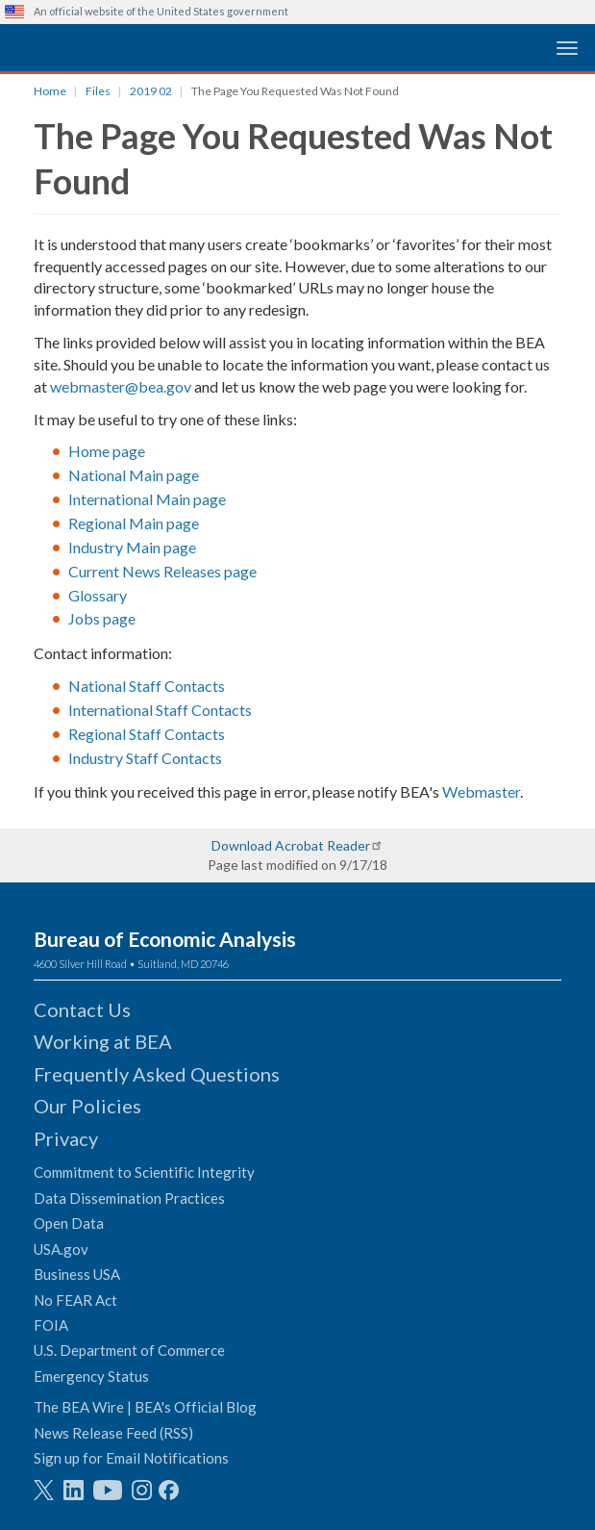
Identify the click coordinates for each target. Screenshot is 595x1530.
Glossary (97, 595)
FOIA (51, 1325)
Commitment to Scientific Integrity (144, 1172)
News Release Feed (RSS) (113, 1432)
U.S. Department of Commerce (129, 1350)
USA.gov (61, 1249)
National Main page (133, 475)
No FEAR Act (75, 1300)
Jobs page (102, 618)
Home (50, 91)
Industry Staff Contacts (145, 758)
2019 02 (151, 91)
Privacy (66, 1138)
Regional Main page (133, 523)
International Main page (147, 499)
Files (98, 91)
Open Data (69, 1223)
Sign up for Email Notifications (131, 1457)
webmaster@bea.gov (120, 386)
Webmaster (481, 791)
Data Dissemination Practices (129, 1198)
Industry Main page (132, 547)
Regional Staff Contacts (146, 734)
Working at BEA (103, 1041)
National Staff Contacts (146, 685)
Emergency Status (91, 1376)
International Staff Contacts (160, 710)
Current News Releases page (162, 571)
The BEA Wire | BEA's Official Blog (145, 1406)
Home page (106, 451)
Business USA (77, 1274)
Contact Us (82, 1009)
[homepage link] (149, 46)
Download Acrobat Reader (290, 845)
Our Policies (87, 1105)
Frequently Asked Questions (157, 1073)
